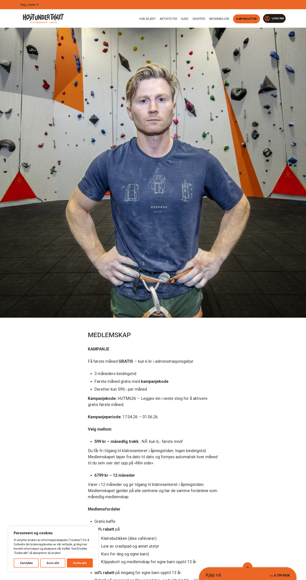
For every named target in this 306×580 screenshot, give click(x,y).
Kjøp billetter (246, 18)
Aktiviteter (168, 18)
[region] (53, 549)
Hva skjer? (147, 18)
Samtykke (26, 563)
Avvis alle (52, 563)
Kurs (184, 18)
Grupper (199, 18)
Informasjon (219, 18)
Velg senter (29, 5)
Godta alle (80, 563)
